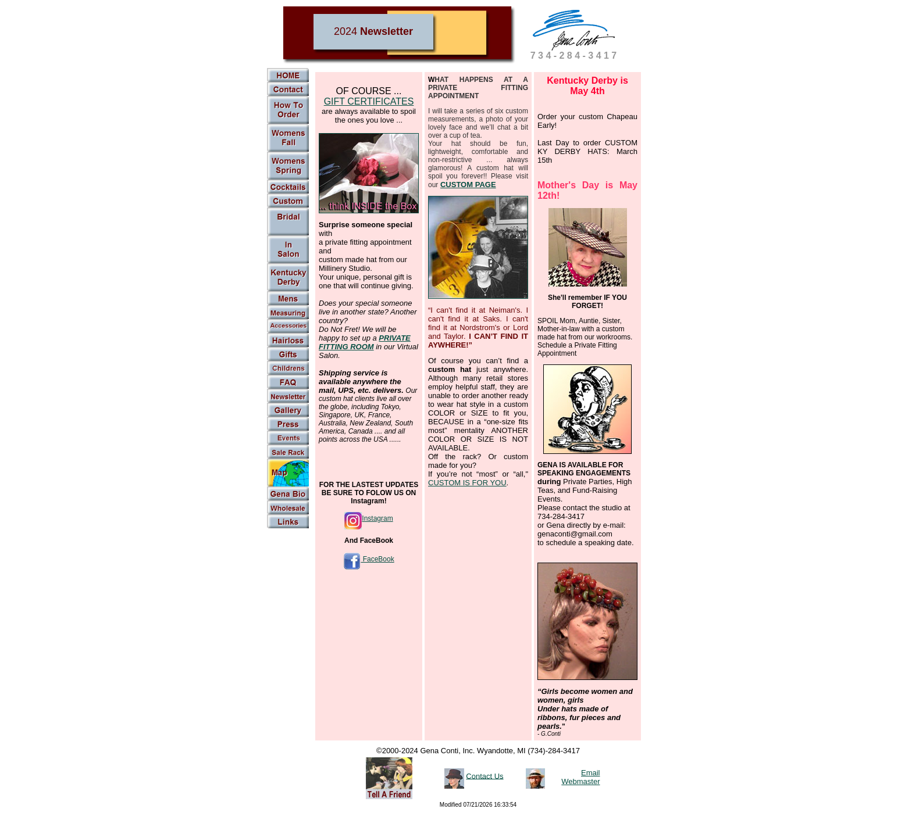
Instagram (368, 518)
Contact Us (484, 775)
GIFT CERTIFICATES (369, 101)
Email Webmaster (580, 777)
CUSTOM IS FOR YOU (467, 482)
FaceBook (368, 559)
